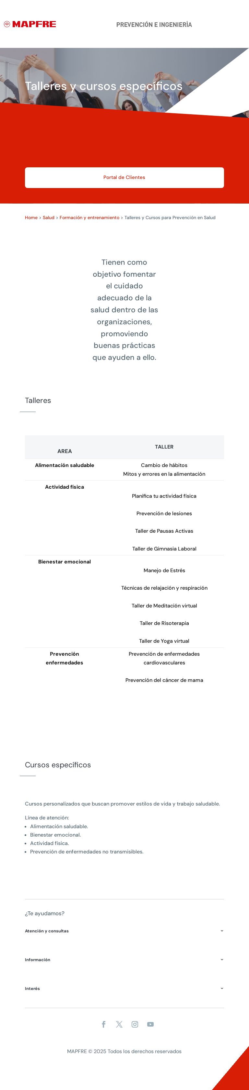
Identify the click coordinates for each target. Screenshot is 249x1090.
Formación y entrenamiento (89, 217)
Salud (48, 217)
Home (31, 217)
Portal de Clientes (124, 177)
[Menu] (241, 32)
